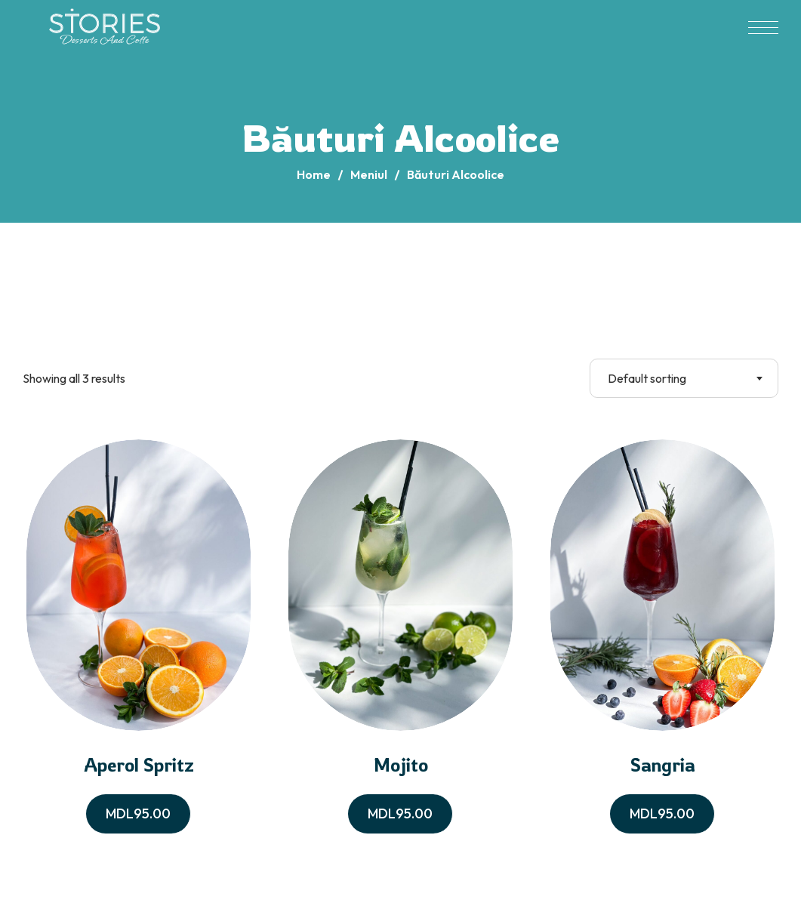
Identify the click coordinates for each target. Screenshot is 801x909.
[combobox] (684, 378)
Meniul (368, 174)
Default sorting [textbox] (647, 378)
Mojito (401, 764)
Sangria (662, 764)
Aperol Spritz (139, 764)
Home (314, 174)
